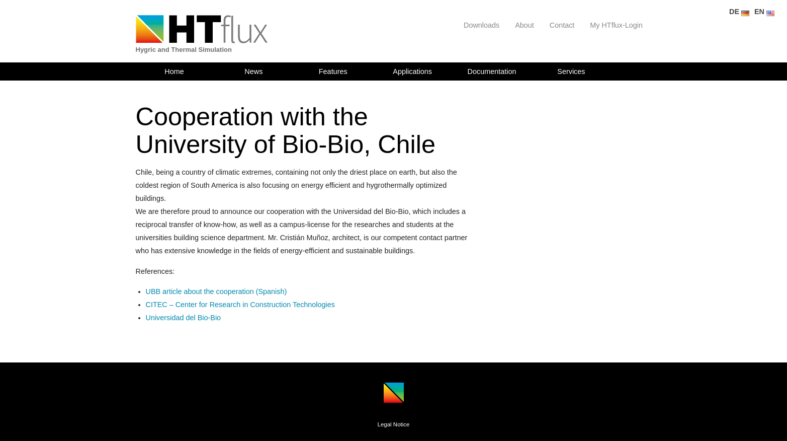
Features (333, 71)
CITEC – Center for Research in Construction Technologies (240, 305)
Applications (412, 71)
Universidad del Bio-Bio (183, 318)
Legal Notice (393, 424)
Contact (562, 25)
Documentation (492, 71)
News (253, 71)
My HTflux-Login (616, 25)
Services (571, 71)
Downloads (481, 25)
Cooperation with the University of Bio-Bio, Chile (286, 130)
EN (764, 12)
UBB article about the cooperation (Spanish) (216, 291)
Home (174, 71)
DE (739, 12)
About (524, 25)
